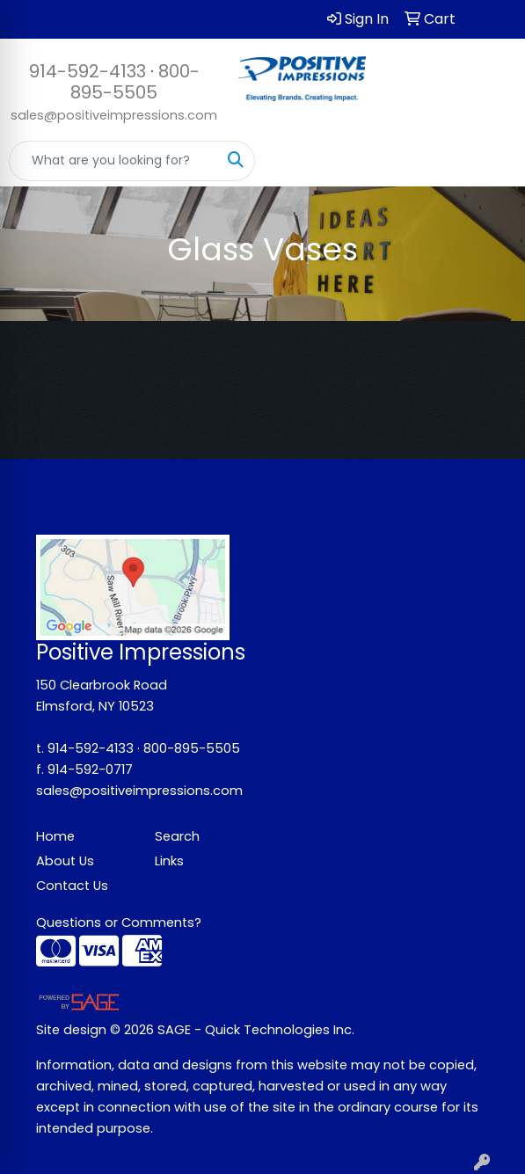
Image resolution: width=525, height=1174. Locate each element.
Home (55, 836)
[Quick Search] (113, 161)
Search (177, 836)
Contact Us (72, 885)
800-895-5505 (135, 82)
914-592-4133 (87, 71)
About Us (65, 861)
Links (169, 861)
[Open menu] (489, 161)
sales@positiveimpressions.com (114, 115)
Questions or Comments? (118, 922)
